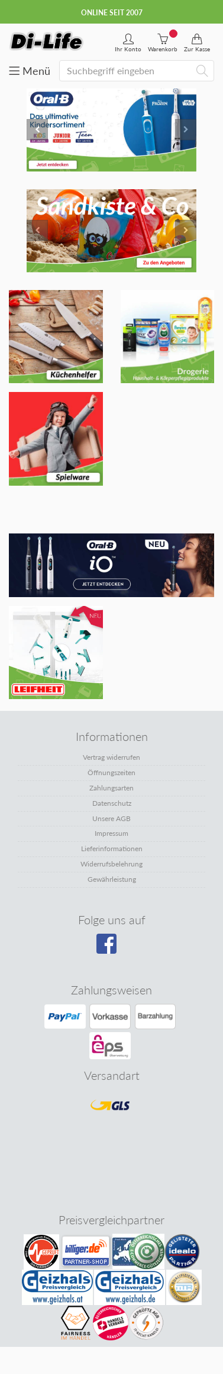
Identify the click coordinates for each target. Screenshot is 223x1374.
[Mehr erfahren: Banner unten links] (111, 565)
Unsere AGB (111, 818)
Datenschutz (111, 803)
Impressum (111, 833)
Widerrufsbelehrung (111, 863)
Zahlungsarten (111, 787)
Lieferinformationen (112, 848)
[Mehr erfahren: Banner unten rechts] (56, 653)
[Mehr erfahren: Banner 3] (56, 439)
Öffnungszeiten (111, 772)
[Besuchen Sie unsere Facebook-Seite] (110, 948)
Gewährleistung (112, 879)
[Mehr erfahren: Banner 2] (168, 337)
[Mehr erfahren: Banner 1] (56, 337)
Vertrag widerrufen (111, 757)
